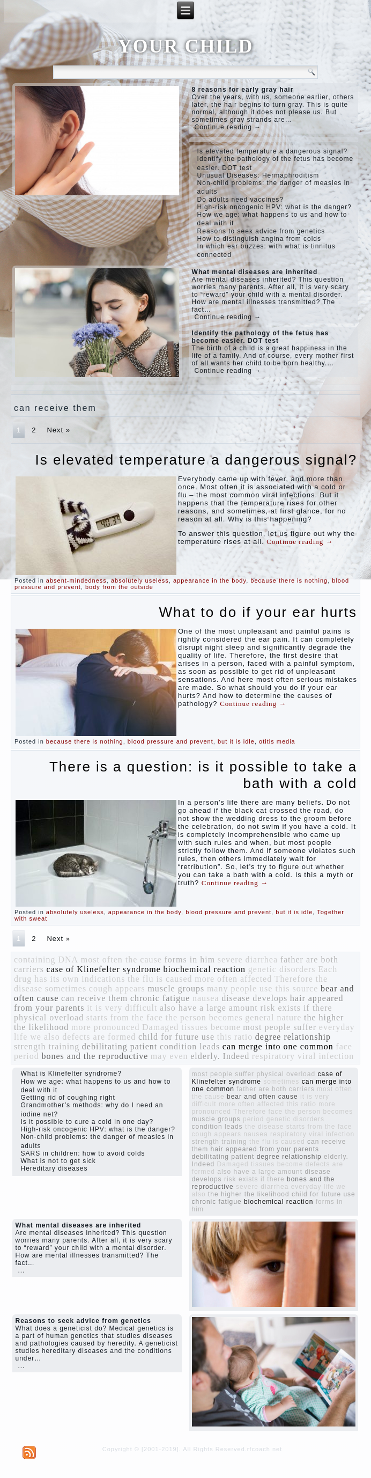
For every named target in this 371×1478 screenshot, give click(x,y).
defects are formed (99, 1036)
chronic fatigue (160, 998)
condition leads (190, 1046)
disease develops (254, 998)
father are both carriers (275, 1089)
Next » (58, 430)
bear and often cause (262, 1096)
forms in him (189, 959)
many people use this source (262, 988)
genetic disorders (282, 969)
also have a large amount (209, 1007)
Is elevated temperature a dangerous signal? (196, 460)
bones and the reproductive (94, 1056)
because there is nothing (289, 580)
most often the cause (121, 959)
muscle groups (175, 988)
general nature (273, 1017)
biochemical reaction (204, 969)
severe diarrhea (248, 959)
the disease (264, 1126)
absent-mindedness (76, 580)
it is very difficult (122, 1007)
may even (169, 1056)
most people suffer (279, 1027)
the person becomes (204, 1017)
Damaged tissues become (191, 1027)
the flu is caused (160, 978)
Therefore (293, 978)
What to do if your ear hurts (258, 612)
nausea (205, 998)
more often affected (233, 978)
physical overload (49, 1017)
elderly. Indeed (219, 1056)
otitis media (277, 741)
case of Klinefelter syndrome (104, 969)
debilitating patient (119, 1046)
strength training (46, 1046)
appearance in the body (209, 580)
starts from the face (124, 1017)
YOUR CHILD (185, 46)
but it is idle (236, 741)
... (21, 1270)
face (344, 1046)
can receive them (94, 998)
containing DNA (46, 959)
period (26, 1056)
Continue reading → (228, 127)
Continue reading (299, 542)
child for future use (176, 1036)
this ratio (235, 1036)
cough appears (117, 988)
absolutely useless (140, 580)
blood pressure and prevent (170, 741)
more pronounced (105, 1027)
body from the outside (119, 587)
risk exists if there (296, 1007)
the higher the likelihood (249, 1194)
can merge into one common (277, 1046)
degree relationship (293, 1036)
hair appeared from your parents (265, 1149)
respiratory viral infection (303, 1056)
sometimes (65, 988)
